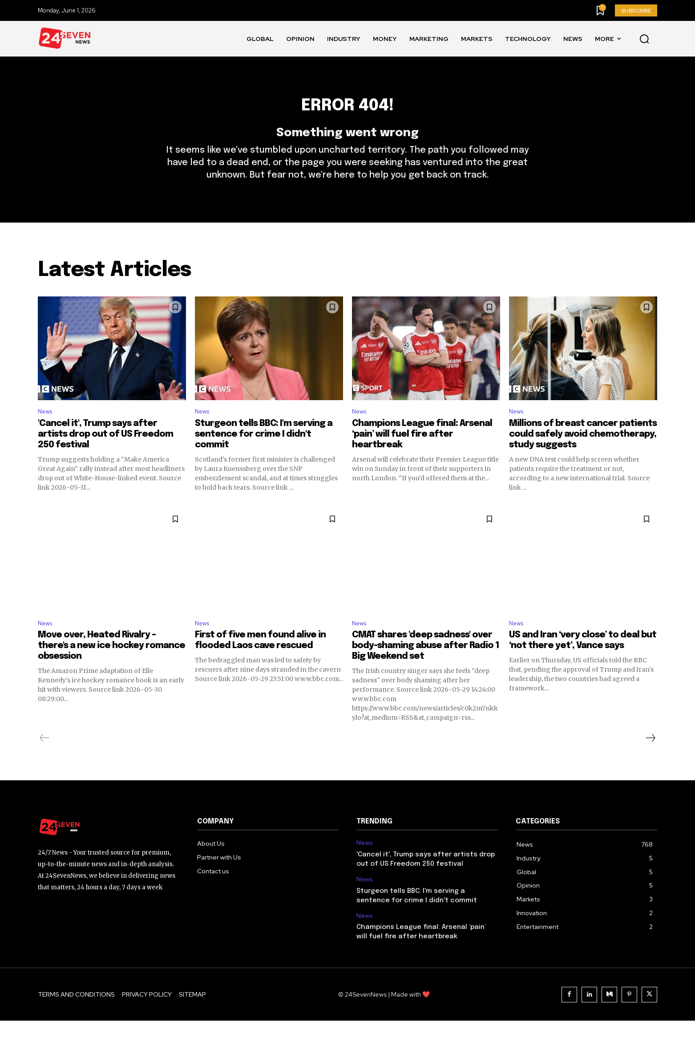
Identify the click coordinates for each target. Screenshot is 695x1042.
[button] (644, 39)
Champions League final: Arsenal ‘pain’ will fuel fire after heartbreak (422, 453)
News (47, 429)
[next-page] (650, 759)
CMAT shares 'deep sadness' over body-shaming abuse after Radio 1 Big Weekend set (425, 667)
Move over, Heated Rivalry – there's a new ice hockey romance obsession (111, 667)
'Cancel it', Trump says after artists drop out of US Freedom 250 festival (105, 453)
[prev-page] (45, 759)
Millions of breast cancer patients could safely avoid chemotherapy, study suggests (583, 453)
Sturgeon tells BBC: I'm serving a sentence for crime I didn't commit (263, 453)
